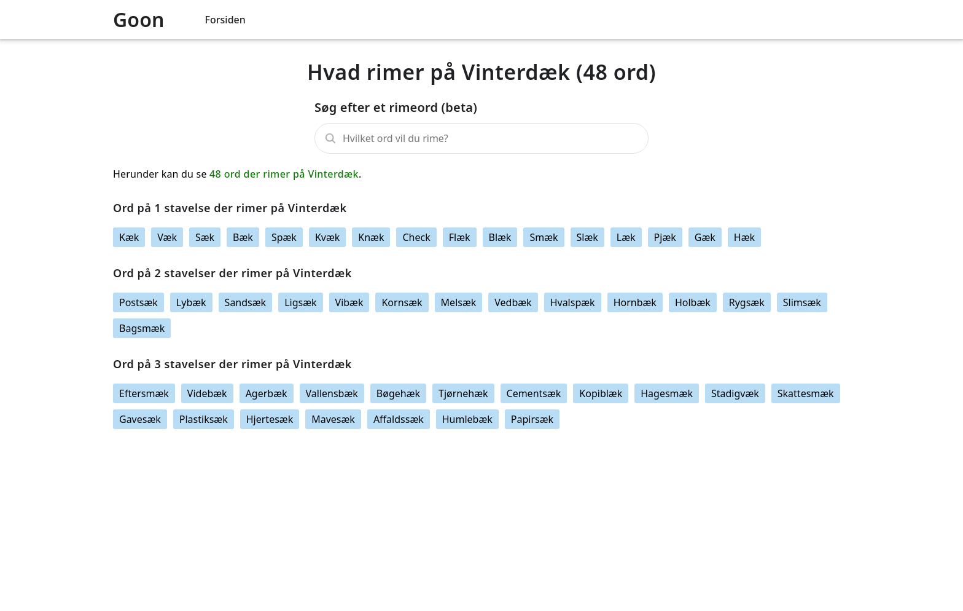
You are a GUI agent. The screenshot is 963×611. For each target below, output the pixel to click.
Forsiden (225, 19)
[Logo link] (154, 19)
